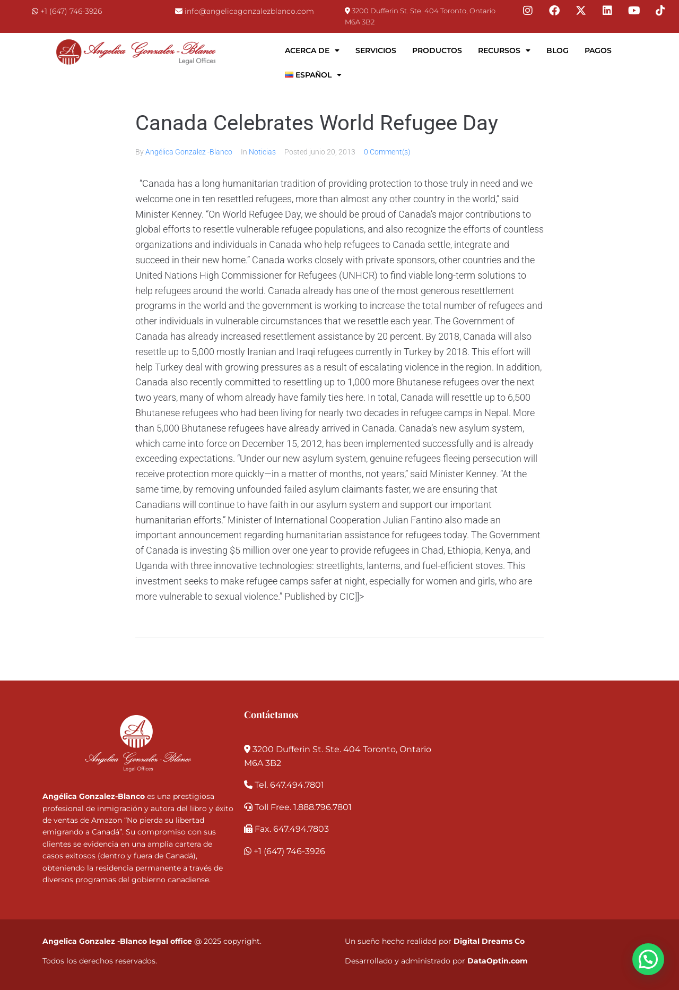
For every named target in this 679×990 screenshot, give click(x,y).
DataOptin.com (497, 961)
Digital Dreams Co (489, 941)
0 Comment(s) (387, 152)
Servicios (375, 50)
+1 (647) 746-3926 (71, 11)
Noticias (262, 152)
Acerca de (312, 50)
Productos (437, 50)
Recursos (504, 50)
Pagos (598, 50)
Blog (557, 50)
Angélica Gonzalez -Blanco (188, 152)
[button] (648, 959)
